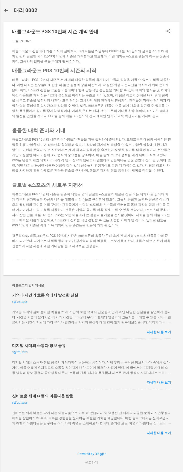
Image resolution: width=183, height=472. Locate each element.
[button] (168, 31)
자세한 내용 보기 (159, 332)
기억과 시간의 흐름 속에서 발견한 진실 (45, 295)
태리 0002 (25, 10)
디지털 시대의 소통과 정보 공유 (39, 345)
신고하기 (91, 462)
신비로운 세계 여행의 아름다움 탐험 (42, 396)
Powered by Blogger (92, 454)
